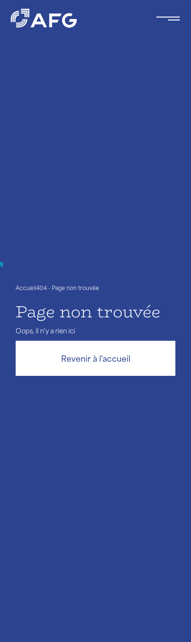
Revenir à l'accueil (95, 358)
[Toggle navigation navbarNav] (168, 18)
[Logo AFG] (75, 18)
